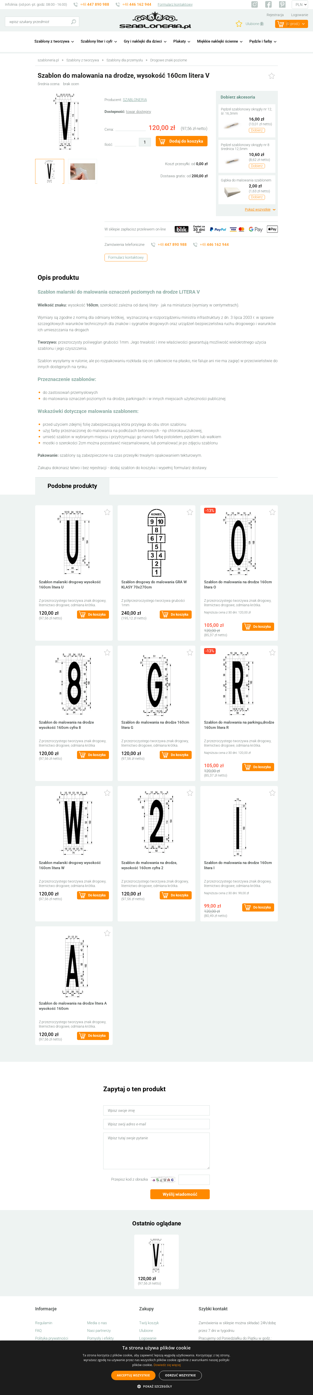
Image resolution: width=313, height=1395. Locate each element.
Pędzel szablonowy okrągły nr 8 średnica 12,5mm (245, 147)
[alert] (156, 1368)
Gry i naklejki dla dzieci (143, 41)
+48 (94, 4)
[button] (156, 1386)
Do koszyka (97, 614)
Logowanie (299, 15)
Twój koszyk (149, 1323)
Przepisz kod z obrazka (129, 1179)
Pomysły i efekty (100, 1338)
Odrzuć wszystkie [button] (180, 1375)
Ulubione (146, 1330)
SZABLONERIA (135, 100)
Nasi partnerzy (99, 1330)
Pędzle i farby (260, 41)
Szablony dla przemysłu (124, 60)
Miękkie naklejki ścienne (217, 41)
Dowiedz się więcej (167, 1365)
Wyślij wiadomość (180, 1194)
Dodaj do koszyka (186, 141)
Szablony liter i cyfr (96, 41)
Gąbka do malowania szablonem (246, 180)
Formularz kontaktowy (175, 4)
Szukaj (73, 21)
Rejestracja (275, 15)
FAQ (38, 1330)
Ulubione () (255, 24)
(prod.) (293, 24)
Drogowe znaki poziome (168, 60)
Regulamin (43, 1323)
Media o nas (97, 1323)
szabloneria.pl (155, 20)
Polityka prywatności (51, 1338)
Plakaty (179, 41)
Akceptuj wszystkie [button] (133, 1375)
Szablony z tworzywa (51, 41)
